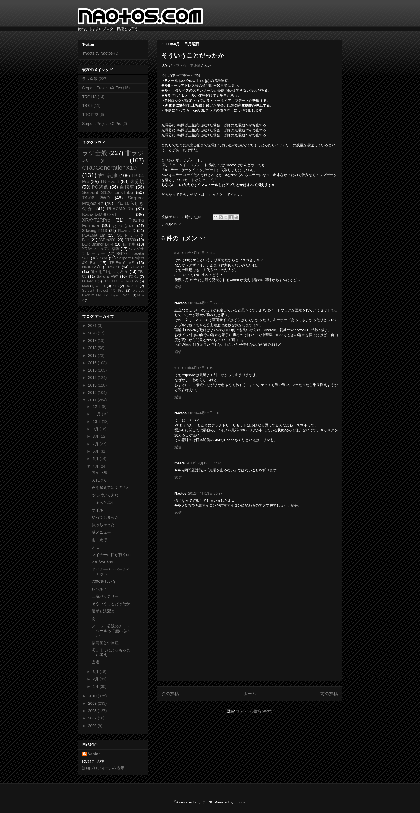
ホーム (249, 693)
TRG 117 (110, 281)
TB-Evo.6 (109, 181)
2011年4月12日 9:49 (204, 413)
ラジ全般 (89, 79)
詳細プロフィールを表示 (103, 768)
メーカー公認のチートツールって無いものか (111, 631)
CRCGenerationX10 (109, 167)
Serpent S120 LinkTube (107, 192)
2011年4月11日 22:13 (197, 253)
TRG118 (89, 97)
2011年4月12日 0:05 (196, 368)
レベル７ (99, 589)
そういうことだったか (111, 604)
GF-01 (100, 286)
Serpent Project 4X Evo (102, 88)
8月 (96, 436)
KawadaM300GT (99, 214)
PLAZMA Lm (93, 235)
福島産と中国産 (105, 643)
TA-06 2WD (96, 198)
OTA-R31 (89, 281)
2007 (93, 718)
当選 (95, 662)
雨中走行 (99, 539)
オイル (97, 510)
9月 (96, 429)
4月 (96, 466)
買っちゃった (103, 524)
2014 (93, 377)
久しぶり (99, 480)
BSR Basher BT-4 (97, 244)
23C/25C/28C (103, 562)
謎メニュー (101, 532)
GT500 (130, 240)
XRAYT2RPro (96, 220)
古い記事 (108, 175)
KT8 (115, 286)
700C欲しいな (104, 581)
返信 (178, 287)
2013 (93, 385)
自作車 (129, 244)
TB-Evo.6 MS (122, 263)
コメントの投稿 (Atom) (254, 711)
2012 (93, 392)
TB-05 (87, 105)
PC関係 (100, 187)
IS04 (177, 224)
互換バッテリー (105, 596)
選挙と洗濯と (103, 611)
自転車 (127, 187)
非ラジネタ (113, 157)
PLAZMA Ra (120, 208)
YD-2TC (137, 267)
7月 (96, 444)
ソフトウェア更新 (186, 66)
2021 (93, 325)
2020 (93, 333)
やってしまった (105, 517)
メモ (95, 547)
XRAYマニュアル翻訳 (100, 249)
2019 (93, 340)
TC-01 (133, 277)
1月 (96, 686)
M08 (85, 286)
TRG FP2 (90, 114)
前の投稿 (329, 693)
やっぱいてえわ (105, 495)
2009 (93, 703)
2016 (93, 363)
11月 (97, 414)
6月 (96, 451)
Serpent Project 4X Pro (101, 123)
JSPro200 (107, 240)
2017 (93, 355)
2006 (93, 726)
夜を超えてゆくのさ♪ (110, 487)
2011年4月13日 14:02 (204, 463)
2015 (93, 370)
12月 (97, 406)
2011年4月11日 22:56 (205, 303)
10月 (97, 421)
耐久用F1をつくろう (109, 272)
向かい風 (99, 472)
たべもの (123, 225)
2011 (93, 400)
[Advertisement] (249, 638)
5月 (96, 458)
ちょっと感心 (103, 502)
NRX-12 (89, 267)
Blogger (240, 802)
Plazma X (126, 230)
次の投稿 (170, 693)
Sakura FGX (107, 276)
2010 (93, 696)
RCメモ (131, 286)
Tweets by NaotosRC (100, 53)
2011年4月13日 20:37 (205, 493)
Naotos (94, 754)
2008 (93, 711)
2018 (93, 348)
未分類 (137, 181)
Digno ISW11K (121, 295)
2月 (96, 679)
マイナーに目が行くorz (111, 554)
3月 (96, 671)
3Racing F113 (94, 230)
